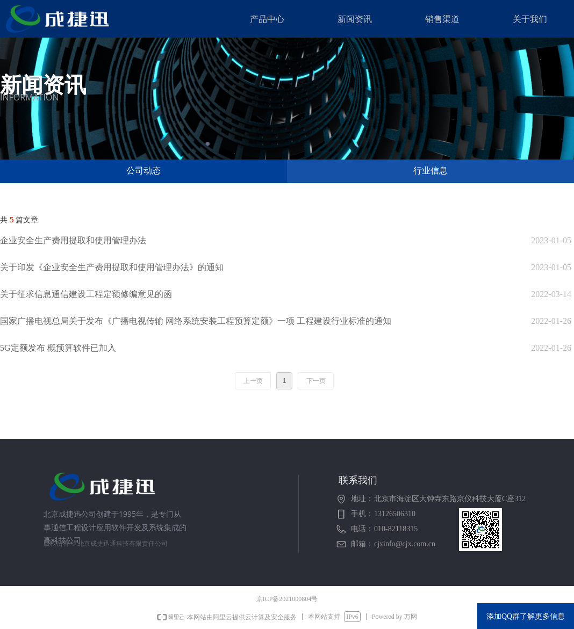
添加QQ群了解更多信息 (525, 616)
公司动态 (143, 170)
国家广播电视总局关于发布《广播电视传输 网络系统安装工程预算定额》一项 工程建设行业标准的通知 (195, 321)
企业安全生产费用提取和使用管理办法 (73, 240)
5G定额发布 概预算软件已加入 (58, 347)
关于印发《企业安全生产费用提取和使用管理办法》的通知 (112, 267)
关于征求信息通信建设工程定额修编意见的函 (86, 294)
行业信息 (430, 170)
